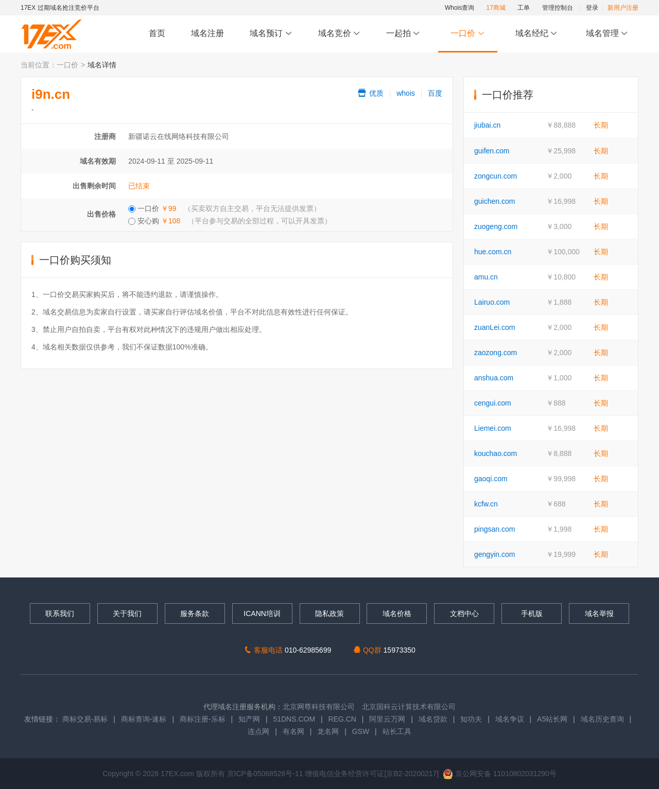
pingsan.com (494, 529)
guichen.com (494, 201)
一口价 (467, 33)
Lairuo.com (492, 302)
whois (405, 93)
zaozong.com (495, 352)
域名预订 (271, 33)
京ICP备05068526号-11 (266, 773)
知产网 (249, 719)
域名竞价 (339, 33)
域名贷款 (433, 719)
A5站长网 (552, 719)
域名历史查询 (602, 719)
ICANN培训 (262, 613)
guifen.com (491, 151)
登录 (592, 7)
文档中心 (464, 613)
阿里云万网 (387, 719)
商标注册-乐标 (203, 719)
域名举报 (599, 613)
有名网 (293, 731)
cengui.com (492, 403)
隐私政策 (329, 613)
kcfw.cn (486, 504)
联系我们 (59, 613)
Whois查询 (459, 7)
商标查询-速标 (145, 719)
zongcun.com (495, 176)
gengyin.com (494, 554)
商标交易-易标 (85, 719)
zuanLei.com (494, 327)
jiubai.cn (487, 125)
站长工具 (397, 731)
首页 (157, 33)
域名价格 (397, 613)
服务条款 (194, 613)
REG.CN (342, 719)
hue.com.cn (492, 252)
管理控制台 (557, 7)
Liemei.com (492, 428)
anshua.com (493, 378)
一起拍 (404, 33)
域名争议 (510, 719)
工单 (523, 7)
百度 (435, 93)
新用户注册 (623, 7)
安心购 (230, 221)
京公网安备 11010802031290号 (500, 773)
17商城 (496, 7)
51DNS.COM (294, 719)
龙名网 (328, 731)
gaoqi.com (491, 479)
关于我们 (127, 613)
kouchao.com (495, 453)
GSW (360, 731)
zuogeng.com (495, 226)
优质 (370, 93)
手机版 (532, 613)
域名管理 (607, 33)
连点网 (258, 731)
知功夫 (471, 719)
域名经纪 (536, 33)
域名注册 (207, 33)
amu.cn (486, 277)
